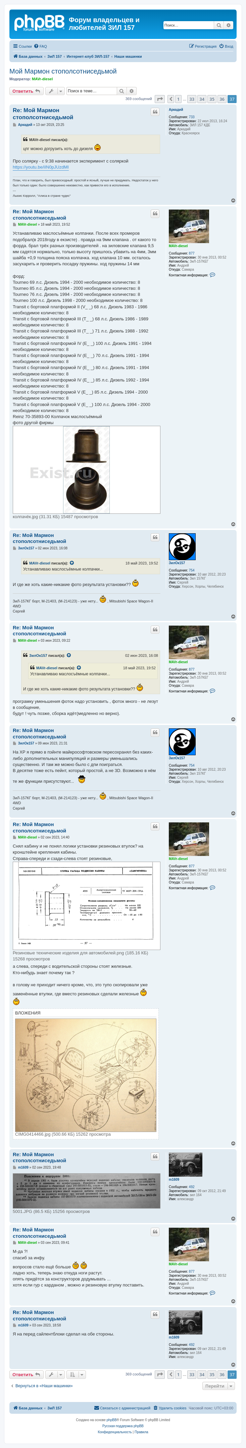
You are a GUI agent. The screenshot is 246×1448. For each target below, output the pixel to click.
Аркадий (176, 109)
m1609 (174, 1179)
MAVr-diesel (42, 79)
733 (192, 117)
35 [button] (211, 99)
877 (192, 253)
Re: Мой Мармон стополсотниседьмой (43, 114)
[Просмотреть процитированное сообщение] (72, 563)
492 (192, 1187)
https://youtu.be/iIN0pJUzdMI (41, 167)
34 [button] (201, 99)
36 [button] (222, 99)
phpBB (112, 1420)
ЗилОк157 (177, 563)
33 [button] (191, 99)
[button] (160, 99)
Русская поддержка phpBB (123, 1426)
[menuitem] (40, 46)
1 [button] (178, 99)
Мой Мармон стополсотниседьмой (63, 71)
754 (192, 570)
